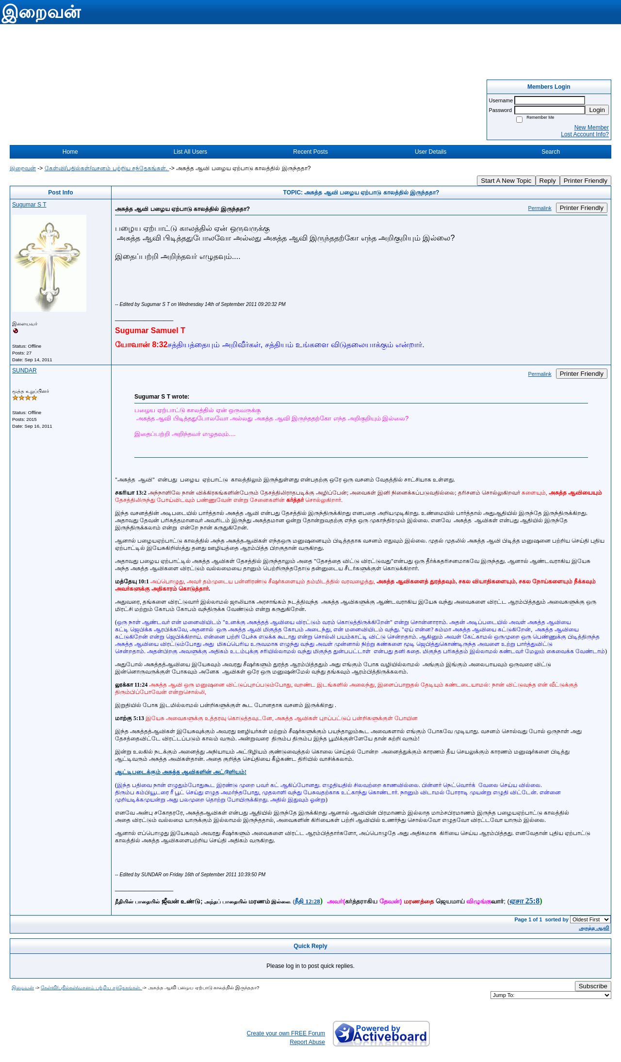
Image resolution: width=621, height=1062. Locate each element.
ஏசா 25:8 (524, 901)
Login (597, 109)
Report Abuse (307, 1042)
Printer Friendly (585, 180)
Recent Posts (310, 151)
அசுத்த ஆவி (594, 928)
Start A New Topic (506, 180)
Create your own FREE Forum (286, 1033)
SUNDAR (24, 370)
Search (550, 151)
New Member (591, 127)
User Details (430, 151)
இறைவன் (23, 168)
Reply (547, 180)
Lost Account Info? (585, 134)
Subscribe (593, 986)
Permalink (540, 208)
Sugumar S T (29, 204)
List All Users (190, 151)
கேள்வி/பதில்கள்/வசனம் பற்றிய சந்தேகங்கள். (107, 168)
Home (70, 151)
